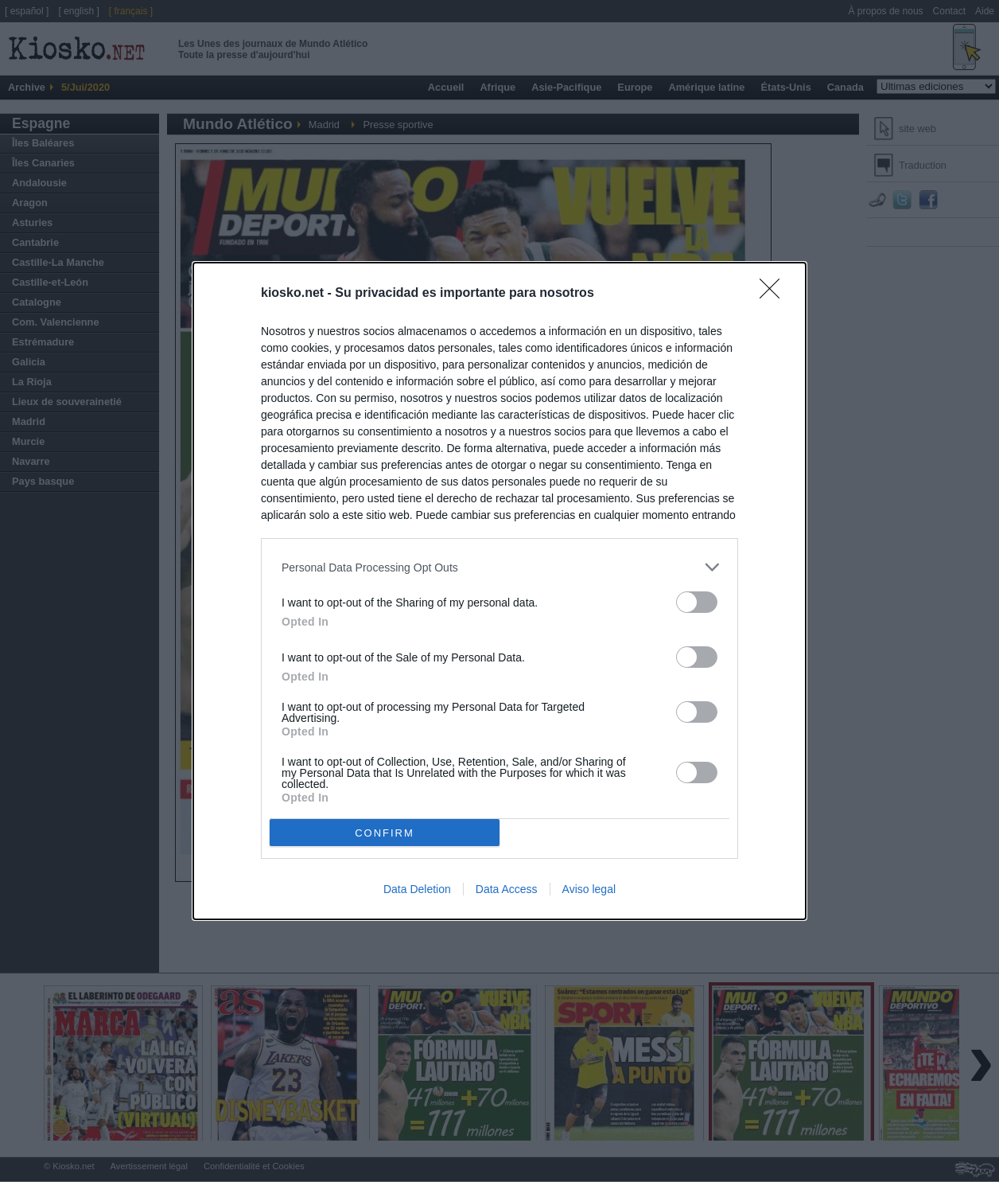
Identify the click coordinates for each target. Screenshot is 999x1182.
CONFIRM (384, 832)
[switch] (696, 602)
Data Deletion (417, 889)
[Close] (775, 294)
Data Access (507, 889)
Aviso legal (589, 889)
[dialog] (499, 591)
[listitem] (499, 567)
